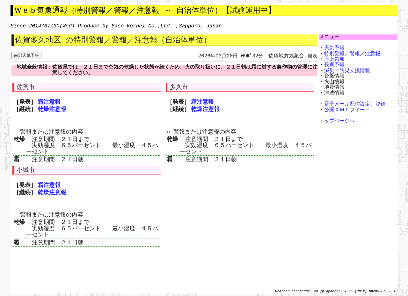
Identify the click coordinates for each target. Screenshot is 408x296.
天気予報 (334, 48)
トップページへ (337, 121)
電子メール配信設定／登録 (354, 104)
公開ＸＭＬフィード (347, 110)
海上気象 (334, 59)
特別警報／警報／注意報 (352, 53)
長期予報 (334, 65)
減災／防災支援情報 (347, 70)
